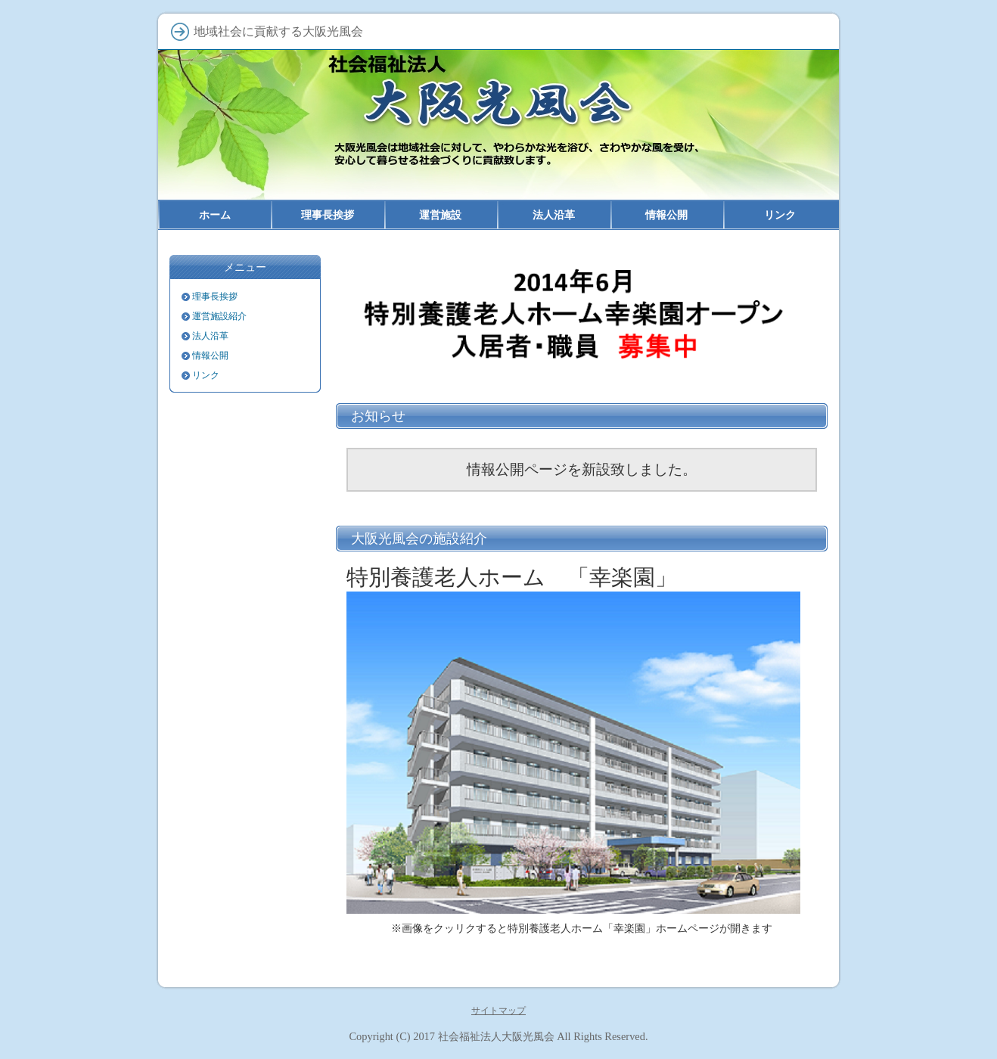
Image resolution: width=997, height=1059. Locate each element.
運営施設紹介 (219, 316)
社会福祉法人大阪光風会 (496, 1036)
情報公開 (210, 355)
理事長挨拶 (215, 296)
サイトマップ (498, 1010)
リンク (205, 375)
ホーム (215, 215)
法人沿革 (210, 336)
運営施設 (440, 215)
